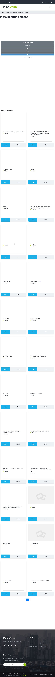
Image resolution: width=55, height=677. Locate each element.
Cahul (33, 136)
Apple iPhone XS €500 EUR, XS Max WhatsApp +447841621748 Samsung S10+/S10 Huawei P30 (39, 133)
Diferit (32, 169)
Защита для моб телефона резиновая (12, 244)
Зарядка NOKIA (7, 281)
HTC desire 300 (34, 543)
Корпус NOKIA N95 (35, 319)
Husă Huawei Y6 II (7, 356)
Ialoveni (33, 507)
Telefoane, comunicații (11, 12)
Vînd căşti (5, 393)
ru (6, 2)
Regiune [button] (27, 48)
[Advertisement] (27, 31)
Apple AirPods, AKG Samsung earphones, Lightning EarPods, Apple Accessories (40, 207)
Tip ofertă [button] (27, 45)
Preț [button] (27, 51)
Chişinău (6, 133)
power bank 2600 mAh (8, 580)
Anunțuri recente (7, 110)
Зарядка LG (6, 319)
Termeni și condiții (33, 646)
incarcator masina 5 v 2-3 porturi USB (39, 580)
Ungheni (34, 432)
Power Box (33, 506)
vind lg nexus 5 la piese (36, 393)
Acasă (2, 12)
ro (3, 2)
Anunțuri (42, 641)
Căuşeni (33, 395)
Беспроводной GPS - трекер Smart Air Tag (13, 131)
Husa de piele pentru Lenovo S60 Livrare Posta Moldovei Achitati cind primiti (13, 506)
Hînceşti (33, 545)
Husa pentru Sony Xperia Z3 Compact (39, 431)
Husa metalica (6, 543)
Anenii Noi (6, 434)
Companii (31, 643)
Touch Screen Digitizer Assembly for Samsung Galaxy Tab (12, 431)
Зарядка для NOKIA (35, 281)
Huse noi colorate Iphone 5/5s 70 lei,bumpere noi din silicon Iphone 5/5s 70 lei (40, 470)
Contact (42, 643)
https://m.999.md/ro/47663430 (38, 356)
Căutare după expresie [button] (27, 42)
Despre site (43, 646)
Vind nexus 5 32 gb (7, 169)
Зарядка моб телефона (36, 244)
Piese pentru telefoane (23, 12)
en (9, 2)
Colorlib (24, 675)
